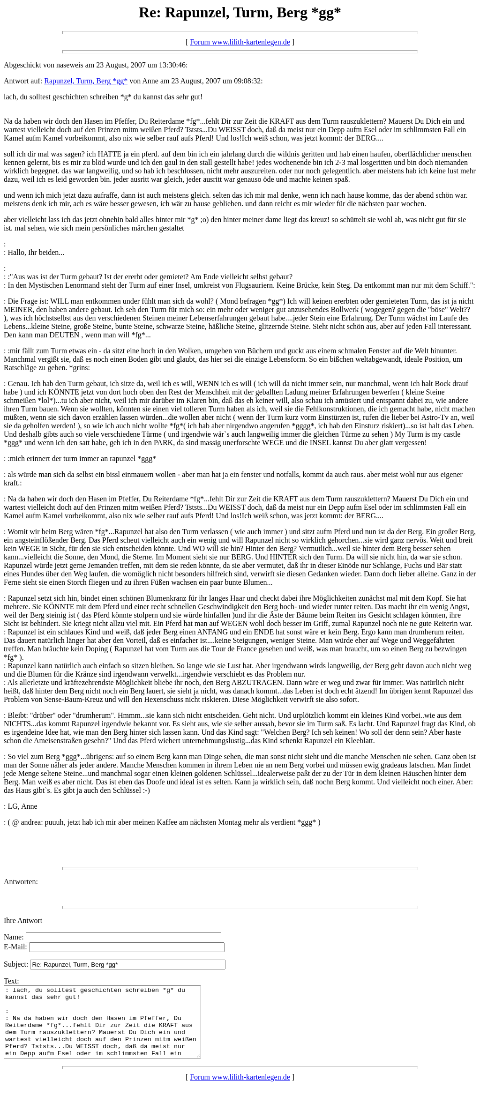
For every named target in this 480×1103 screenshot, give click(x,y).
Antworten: (21, 882)
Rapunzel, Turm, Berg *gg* (86, 81)
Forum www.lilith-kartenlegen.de (240, 42)
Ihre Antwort (23, 920)
